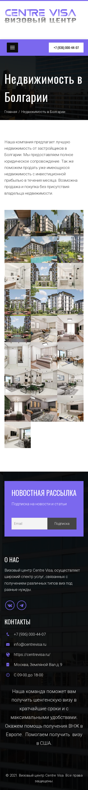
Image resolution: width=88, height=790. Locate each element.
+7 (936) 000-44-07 (66, 47)
